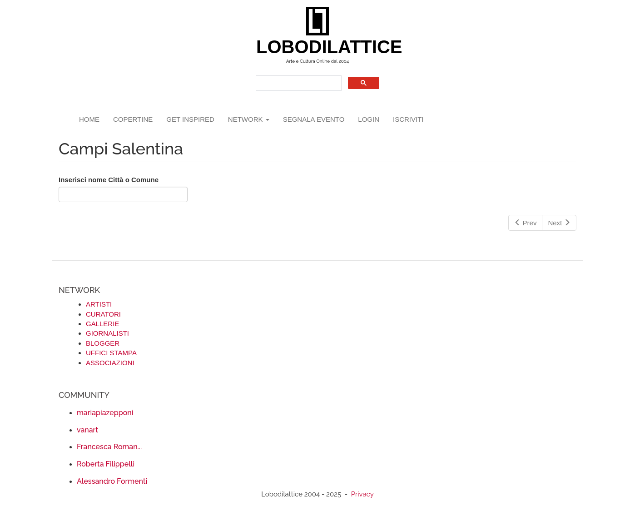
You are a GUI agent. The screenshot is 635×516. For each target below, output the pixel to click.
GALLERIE (102, 323)
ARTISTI (99, 304)
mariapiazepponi (105, 412)
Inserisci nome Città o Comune (109, 180)
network (248, 119)
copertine (133, 119)
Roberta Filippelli (105, 464)
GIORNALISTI (107, 333)
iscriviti (408, 119)
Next (559, 223)
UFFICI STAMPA (111, 353)
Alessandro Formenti (112, 481)
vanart (87, 430)
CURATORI (103, 314)
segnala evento (314, 119)
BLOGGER (102, 343)
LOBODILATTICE (321, 47)
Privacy (362, 494)
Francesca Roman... (109, 446)
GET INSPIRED (190, 119)
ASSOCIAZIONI (110, 363)
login (368, 119)
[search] (297, 83)
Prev (525, 223)
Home (89, 119)
